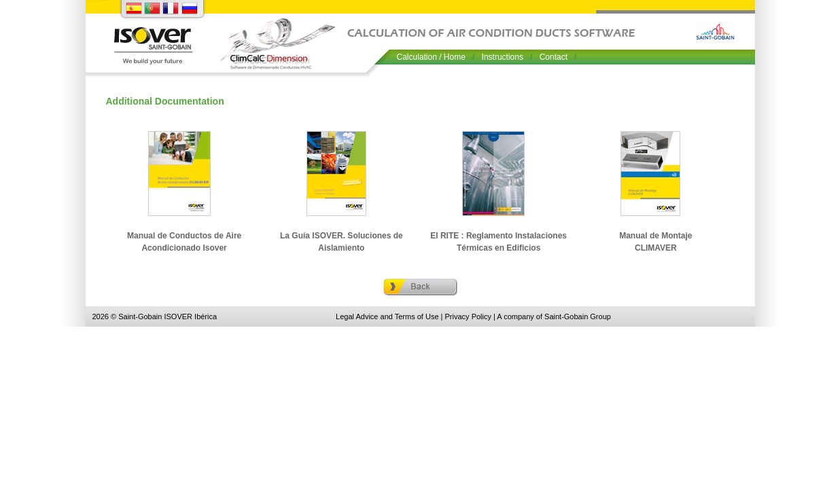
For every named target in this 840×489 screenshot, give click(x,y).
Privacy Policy (468, 316)
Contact (553, 57)
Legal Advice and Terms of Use (388, 316)
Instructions (502, 57)
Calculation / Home (431, 57)
